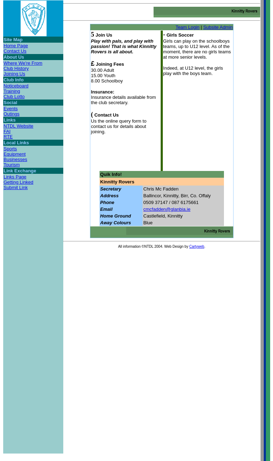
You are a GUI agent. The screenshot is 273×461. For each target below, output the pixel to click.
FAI (7, 131)
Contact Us (15, 51)
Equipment (15, 154)
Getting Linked (18, 182)
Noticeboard (16, 86)
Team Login (187, 27)
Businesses (15, 159)
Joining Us (14, 73)
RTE (8, 136)
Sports (10, 148)
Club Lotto (14, 96)
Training (12, 91)
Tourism (12, 164)
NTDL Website (18, 126)
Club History (16, 68)
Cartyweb (196, 246)
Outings (12, 114)
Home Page (16, 45)
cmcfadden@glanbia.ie (166, 209)
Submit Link (16, 187)
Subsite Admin (218, 27)
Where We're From (23, 63)
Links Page (15, 176)
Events (11, 108)
